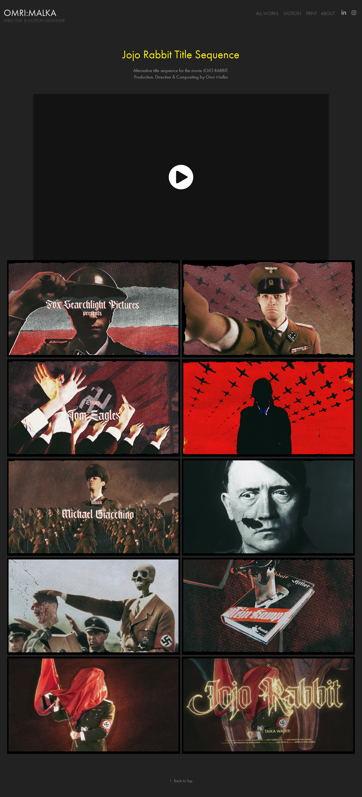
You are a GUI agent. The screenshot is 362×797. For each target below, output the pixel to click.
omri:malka (30, 12)
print (311, 13)
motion (292, 13)
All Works (267, 13)
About (328, 13)
